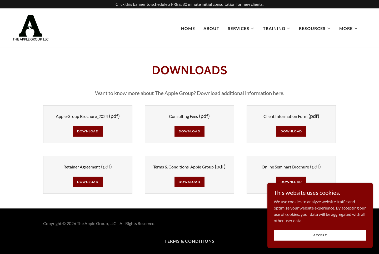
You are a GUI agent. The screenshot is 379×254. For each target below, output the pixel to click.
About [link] (211, 28)
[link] (30, 27)
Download (87, 131)
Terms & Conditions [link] (189, 240)
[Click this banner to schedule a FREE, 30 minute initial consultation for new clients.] (189, 4)
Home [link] (188, 28)
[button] (241, 28)
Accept (320, 235)
